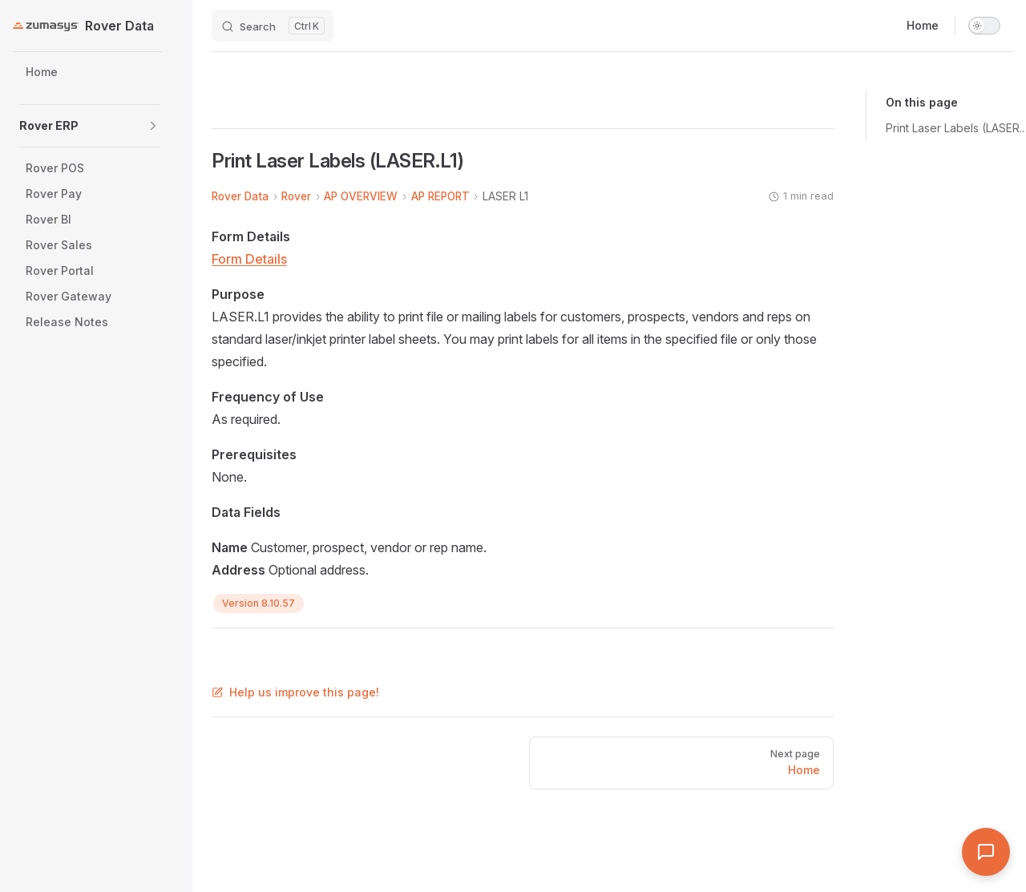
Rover (296, 196)
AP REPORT (440, 196)
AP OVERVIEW (361, 196)
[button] (153, 126)
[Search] (272, 26)
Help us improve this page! (295, 692)
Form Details (249, 259)
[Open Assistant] (986, 852)
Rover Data (240, 196)
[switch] (984, 25)
